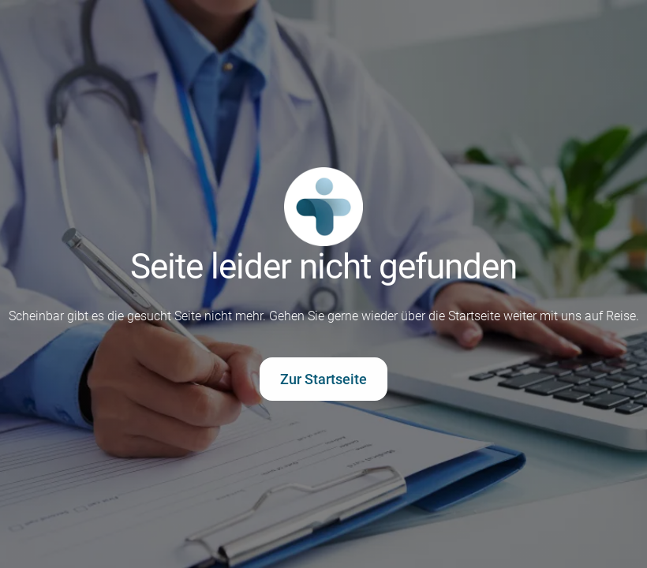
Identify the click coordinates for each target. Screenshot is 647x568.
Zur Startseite (323, 379)
